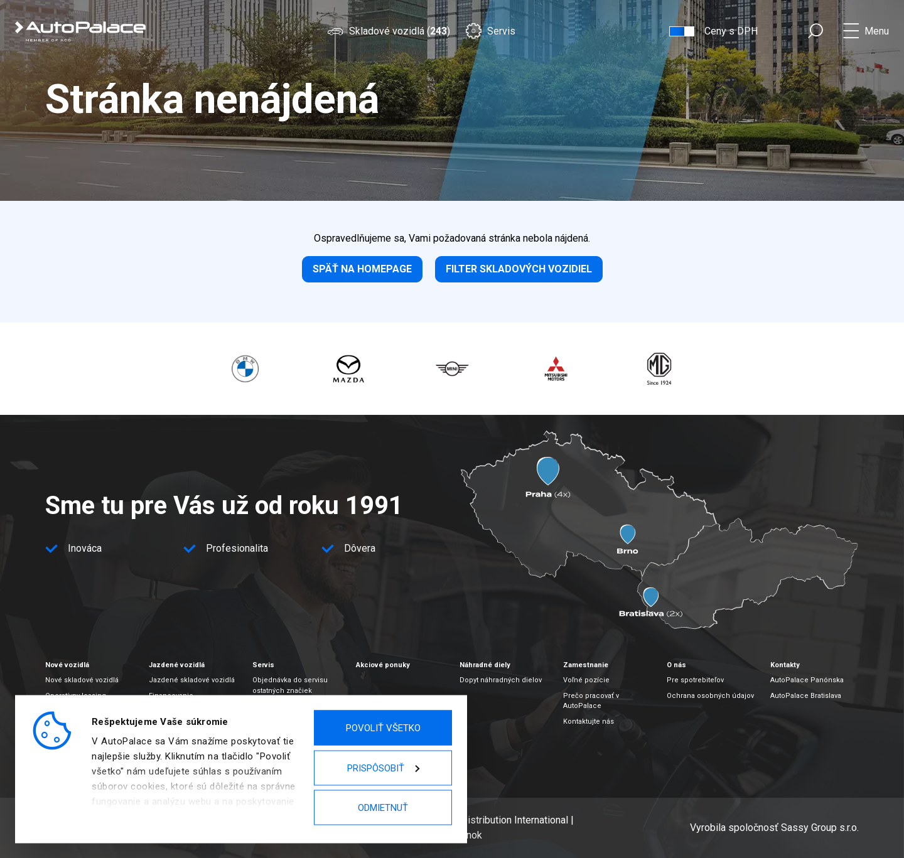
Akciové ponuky (383, 665)
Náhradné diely (485, 665)
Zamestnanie (585, 665)
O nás (676, 665)
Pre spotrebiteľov (695, 680)
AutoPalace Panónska (807, 680)
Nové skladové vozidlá (82, 680)
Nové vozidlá (67, 665)
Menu (876, 31)
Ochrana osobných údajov (710, 696)
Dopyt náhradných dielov (501, 680)
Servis (490, 31)
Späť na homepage (362, 269)
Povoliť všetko (383, 728)
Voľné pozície (586, 680)
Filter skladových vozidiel (519, 269)
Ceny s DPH (731, 31)
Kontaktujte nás (588, 721)
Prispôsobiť (383, 767)
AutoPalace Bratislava (805, 696)
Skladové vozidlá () (388, 31)
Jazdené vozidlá (177, 665)
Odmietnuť (383, 807)
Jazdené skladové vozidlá (192, 680)
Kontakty (785, 665)
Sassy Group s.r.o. (820, 828)
